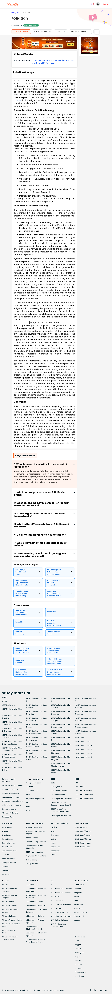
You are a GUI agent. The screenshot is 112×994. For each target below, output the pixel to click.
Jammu (78, 968)
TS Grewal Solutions (10, 813)
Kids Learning (31, 860)
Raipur (77, 956)
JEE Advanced (31, 791)
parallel (17, 100)
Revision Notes (81, 827)
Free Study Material (34, 827)
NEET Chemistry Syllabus (61, 916)
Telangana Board (9, 862)
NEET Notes (55, 896)
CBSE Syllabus (56, 787)
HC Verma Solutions (10, 789)
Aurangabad (80, 952)
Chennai (77, 889)
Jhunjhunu (79, 976)
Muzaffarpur (79, 885)
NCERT (4, 701)
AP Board (5, 831)
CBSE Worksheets (58, 795)
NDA (28, 802)
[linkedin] (96, 990)
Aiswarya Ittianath (31, 25)
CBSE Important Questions (61, 799)
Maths (53, 839)
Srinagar (78, 964)
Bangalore (78, 893)
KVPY (28, 806)
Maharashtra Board (9, 851)
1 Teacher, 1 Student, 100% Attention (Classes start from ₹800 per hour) (53, 61)
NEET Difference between (61, 904)
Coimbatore (80, 937)
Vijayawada (78, 908)
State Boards (7, 827)
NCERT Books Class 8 (83, 757)
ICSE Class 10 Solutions (84, 791)
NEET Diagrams (57, 900)
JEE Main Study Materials (36, 841)
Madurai (77, 920)
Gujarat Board (7, 839)
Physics (54, 827)
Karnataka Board (8, 843)
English (53, 843)
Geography (16, 12)
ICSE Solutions (80, 787)
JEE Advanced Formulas (35, 905)
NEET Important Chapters (61, 893)
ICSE (77, 783)
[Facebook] (90, 990)
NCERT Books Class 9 (83, 753)
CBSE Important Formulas (61, 815)
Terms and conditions (60, 990)
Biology (53, 831)
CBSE (59, 32)
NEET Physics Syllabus (59, 912)
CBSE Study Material (78, 32)
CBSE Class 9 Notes (83, 843)
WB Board (6, 874)
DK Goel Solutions (9, 809)
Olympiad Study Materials (36, 856)
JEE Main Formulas (9, 905)
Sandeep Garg (7, 817)
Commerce (55, 847)
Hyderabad (78, 904)
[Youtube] (109, 990)
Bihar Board (6, 835)
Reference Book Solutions (12, 785)
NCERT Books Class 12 (83, 741)
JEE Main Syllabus (9, 916)
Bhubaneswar (80, 972)
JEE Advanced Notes (34, 902)
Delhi (76, 900)
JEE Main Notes (8, 902)
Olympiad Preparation (35, 799)
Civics (53, 855)
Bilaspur (78, 960)
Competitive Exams (34, 783)
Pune (77, 941)
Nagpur (78, 945)
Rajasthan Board (8, 858)
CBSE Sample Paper (59, 791)
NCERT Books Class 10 (83, 749)
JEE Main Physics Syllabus (12, 920)
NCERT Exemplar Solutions (12, 801)
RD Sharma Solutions (10, 793)
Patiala (76, 896)
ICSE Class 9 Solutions (84, 795)
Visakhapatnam (80, 912)
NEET (28, 795)
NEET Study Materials (34, 852)
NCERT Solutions (40, 32)
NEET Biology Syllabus (59, 920)
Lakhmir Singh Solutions (11, 805)
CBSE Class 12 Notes (83, 831)
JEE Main (29, 787)
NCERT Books (80, 737)
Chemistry (55, 835)
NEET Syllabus (56, 908)
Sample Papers (32, 838)
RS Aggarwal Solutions (11, 797)
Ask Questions (32, 864)
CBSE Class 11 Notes (83, 835)
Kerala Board (7, 847)
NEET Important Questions (61, 889)
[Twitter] (103, 990)
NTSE (28, 810)
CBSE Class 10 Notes (83, 839)
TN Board (5, 866)
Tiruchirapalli (79, 916)
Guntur (78, 949)
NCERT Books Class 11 (83, 745)
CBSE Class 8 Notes (83, 847)
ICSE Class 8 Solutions (84, 799)
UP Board (5, 870)
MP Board (5, 855)
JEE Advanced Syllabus (35, 916)
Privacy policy (43, 990)
